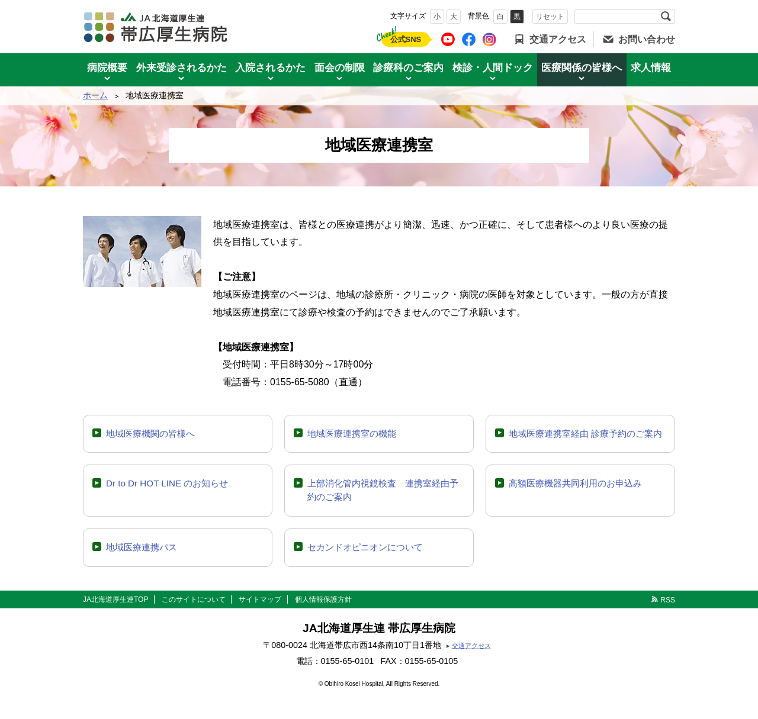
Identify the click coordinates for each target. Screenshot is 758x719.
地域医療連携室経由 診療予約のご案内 (585, 433)
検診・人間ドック (492, 67)
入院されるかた (270, 67)
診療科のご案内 (408, 67)
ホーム (95, 95)
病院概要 (107, 67)
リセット (550, 16)
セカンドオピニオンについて (365, 547)
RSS (667, 600)
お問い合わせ (646, 39)
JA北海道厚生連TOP (115, 599)
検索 (666, 16)
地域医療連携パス (141, 547)
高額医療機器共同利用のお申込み (575, 483)
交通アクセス (557, 39)
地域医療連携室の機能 (351, 433)
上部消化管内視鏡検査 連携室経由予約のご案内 (382, 490)
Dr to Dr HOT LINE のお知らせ (167, 483)
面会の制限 (339, 67)
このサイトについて (194, 599)
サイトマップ (260, 599)
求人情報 (651, 67)
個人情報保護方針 (323, 599)
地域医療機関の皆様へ (150, 433)
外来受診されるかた (181, 67)
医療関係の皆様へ (581, 67)
